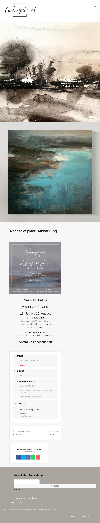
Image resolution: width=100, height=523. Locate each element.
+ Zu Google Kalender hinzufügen (22, 433)
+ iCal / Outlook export (53, 433)
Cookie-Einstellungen (79, 516)
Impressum (16, 502)
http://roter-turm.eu (34, 397)
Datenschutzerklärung (26, 498)
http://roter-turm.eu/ (27, 416)
